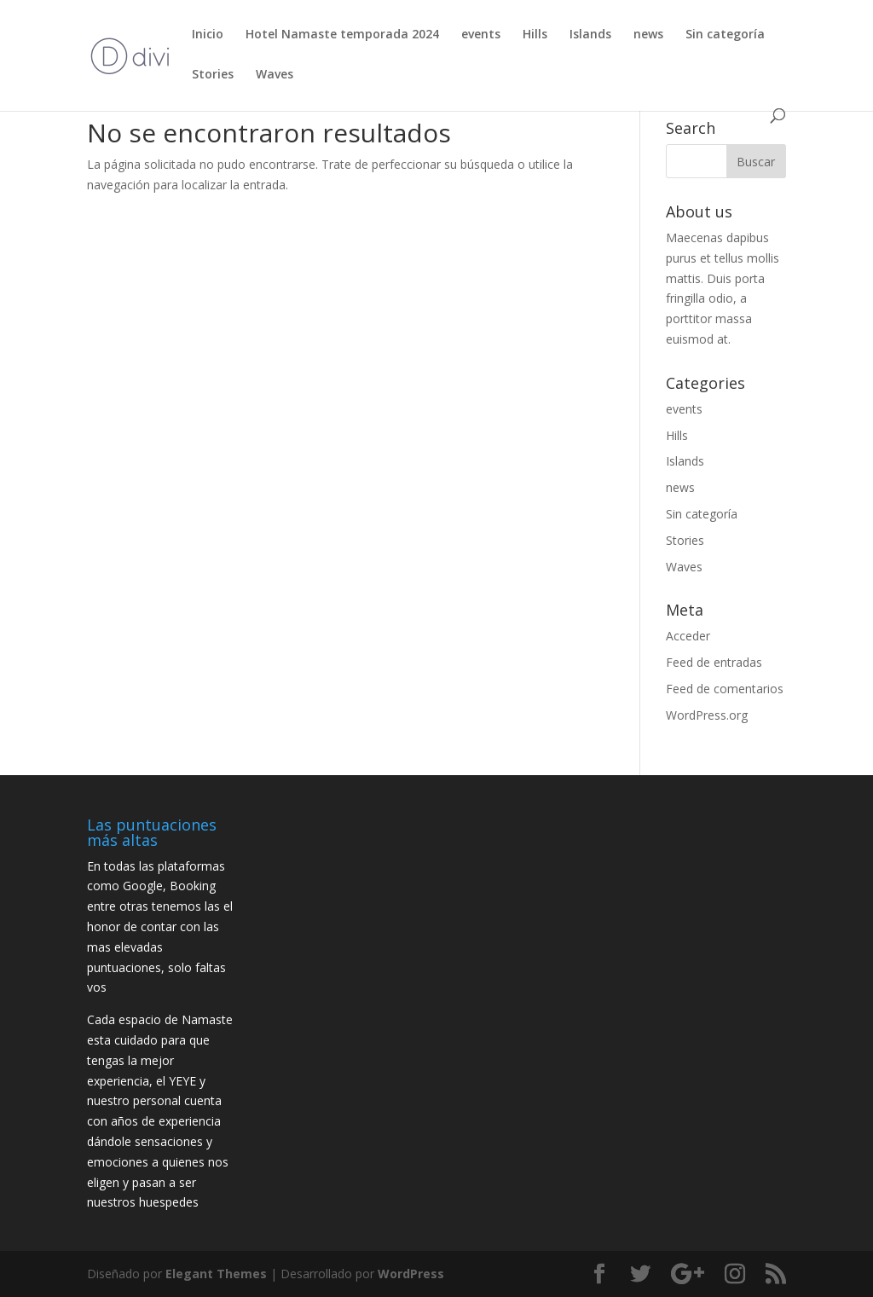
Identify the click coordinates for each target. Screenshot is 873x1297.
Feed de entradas (714, 662)
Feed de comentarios (724, 688)
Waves (274, 75)
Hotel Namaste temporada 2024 (342, 35)
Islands (590, 35)
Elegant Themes (216, 1273)
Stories (213, 75)
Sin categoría (725, 35)
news (648, 35)
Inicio (207, 35)
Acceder (688, 636)
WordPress (411, 1273)
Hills (535, 35)
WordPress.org (707, 715)
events (480, 35)
